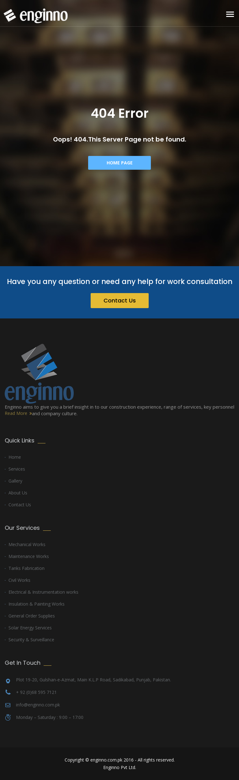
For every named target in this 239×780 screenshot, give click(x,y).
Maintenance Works (28, 556)
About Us (17, 493)
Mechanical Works (26, 544)
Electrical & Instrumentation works (43, 592)
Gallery (15, 481)
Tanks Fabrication (26, 568)
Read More (16, 413)
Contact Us (120, 300)
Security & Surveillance (31, 640)
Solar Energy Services (30, 628)
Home (14, 457)
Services (16, 469)
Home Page (120, 163)
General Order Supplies (31, 616)
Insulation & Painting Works (36, 604)
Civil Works (19, 580)
